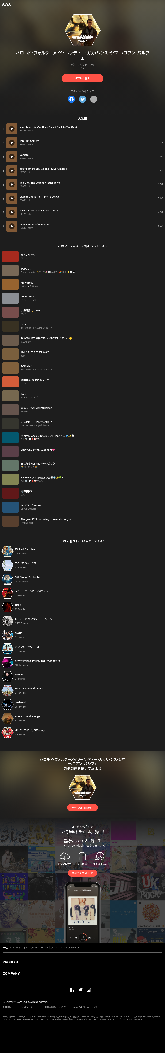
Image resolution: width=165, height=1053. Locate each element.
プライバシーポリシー (28, 1007)
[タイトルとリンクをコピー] (93, 99)
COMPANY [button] (11, 973)
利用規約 (7, 1007)
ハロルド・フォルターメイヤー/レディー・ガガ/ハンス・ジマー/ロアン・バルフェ (47, 947)
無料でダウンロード (82, 873)
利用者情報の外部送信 (55, 1007)
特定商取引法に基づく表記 (85, 1007)
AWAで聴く (82, 78)
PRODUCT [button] (11, 962)
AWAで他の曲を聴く (82, 807)
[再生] (12, 129)
